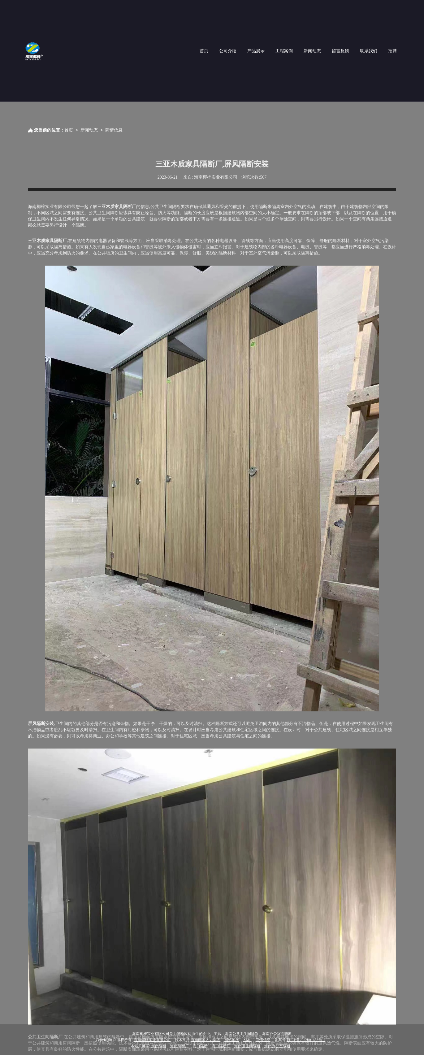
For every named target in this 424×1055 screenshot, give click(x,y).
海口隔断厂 (221, 1046)
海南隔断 (158, 1046)
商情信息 (114, 129)
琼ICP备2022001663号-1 (306, 1039)
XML (247, 1039)
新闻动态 (89, 129)
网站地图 (231, 1039)
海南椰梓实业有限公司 (152, 1039)
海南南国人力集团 (205, 1039)
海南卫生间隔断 (247, 1046)
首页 (68, 129)
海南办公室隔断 (277, 1046)
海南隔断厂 (179, 1046)
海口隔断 (200, 1046)
